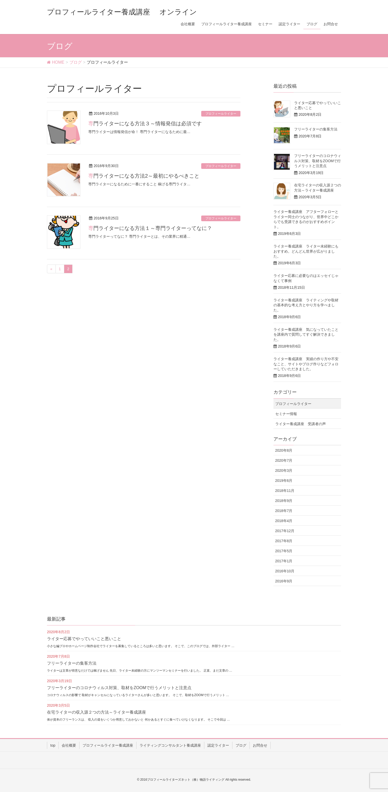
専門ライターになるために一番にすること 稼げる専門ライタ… (139, 184)
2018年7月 (284, 511)
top (52, 745)
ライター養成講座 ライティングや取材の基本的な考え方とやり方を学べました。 (305, 305)
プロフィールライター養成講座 (108, 745)
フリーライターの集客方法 (315, 129)
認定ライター (218, 745)
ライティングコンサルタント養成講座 (170, 745)
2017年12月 (285, 531)
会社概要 (69, 745)
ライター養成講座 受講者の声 (300, 424)
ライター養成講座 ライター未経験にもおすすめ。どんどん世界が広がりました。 (305, 251)
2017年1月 (284, 561)
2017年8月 (284, 541)
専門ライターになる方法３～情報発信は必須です (145, 123)
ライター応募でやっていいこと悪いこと (84, 639)
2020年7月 (284, 460)
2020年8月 (284, 450)
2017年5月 (284, 551)
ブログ (241, 745)
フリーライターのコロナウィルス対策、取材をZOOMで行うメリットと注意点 (317, 161)
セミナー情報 (286, 414)
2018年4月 (284, 521)
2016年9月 (284, 581)
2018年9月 (284, 501)
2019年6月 (284, 480)
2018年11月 (285, 491)
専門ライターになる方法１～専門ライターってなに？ (150, 228)
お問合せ (260, 745)
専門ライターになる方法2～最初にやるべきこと (143, 176)
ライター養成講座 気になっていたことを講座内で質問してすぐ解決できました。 (305, 334)
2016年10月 (285, 571)
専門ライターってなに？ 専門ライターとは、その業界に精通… (139, 236)
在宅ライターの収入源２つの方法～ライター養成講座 (96, 712)
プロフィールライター (220, 114)
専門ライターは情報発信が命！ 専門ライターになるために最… (139, 132)
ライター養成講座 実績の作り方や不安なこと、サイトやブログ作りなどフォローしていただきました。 (305, 364)
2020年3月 (284, 470)
